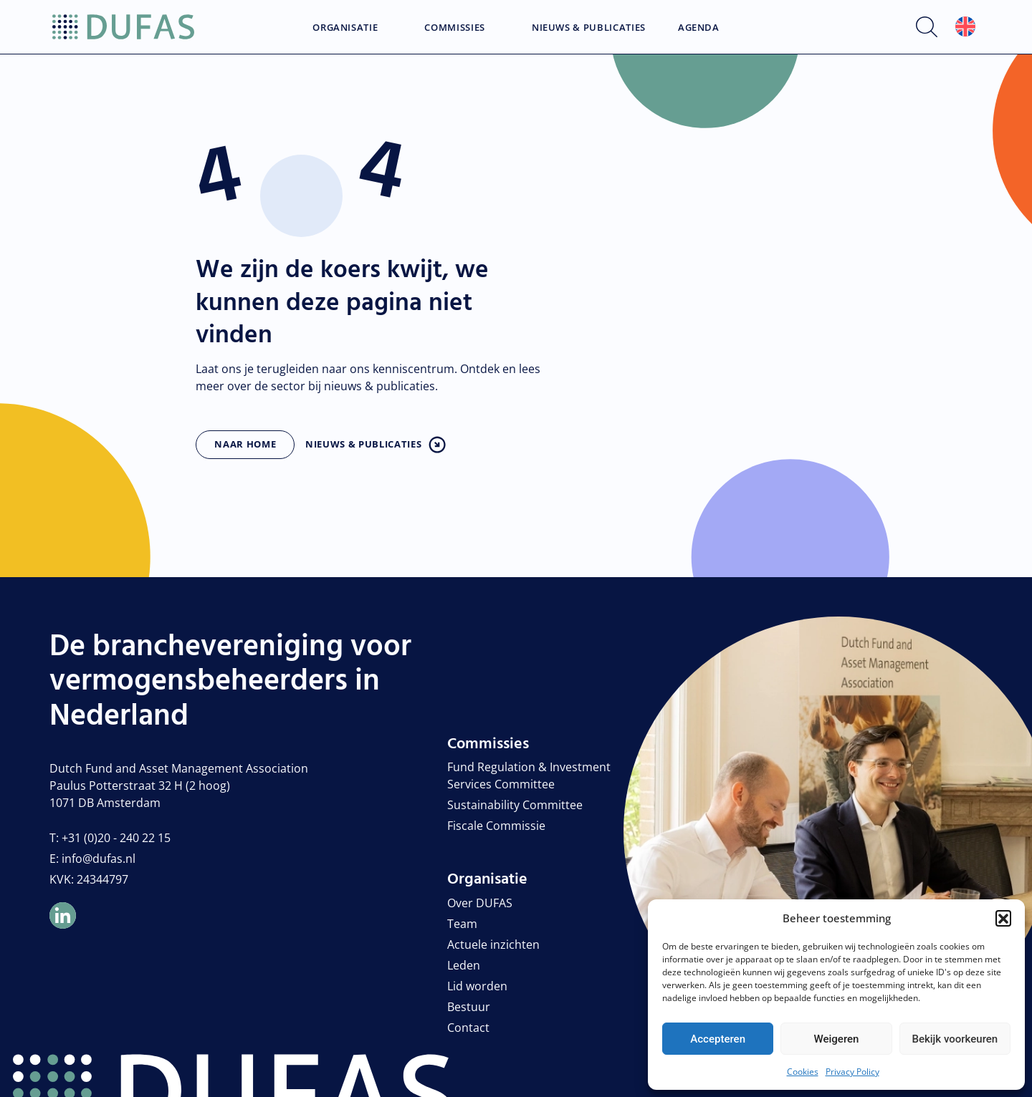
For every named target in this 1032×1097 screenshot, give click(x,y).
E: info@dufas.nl (92, 858)
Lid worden (477, 986)
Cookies (802, 1071)
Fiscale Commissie (496, 825)
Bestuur (468, 1007)
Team (462, 924)
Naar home (245, 444)
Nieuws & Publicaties (589, 28)
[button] (1003, 918)
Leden (463, 965)
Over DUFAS (479, 903)
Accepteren (717, 1039)
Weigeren (836, 1039)
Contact (468, 1027)
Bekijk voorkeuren (955, 1039)
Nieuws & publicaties (363, 444)
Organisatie (345, 28)
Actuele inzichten (493, 944)
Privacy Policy (852, 1071)
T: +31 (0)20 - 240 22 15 (110, 838)
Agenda (699, 28)
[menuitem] (965, 27)
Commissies (454, 28)
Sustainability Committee (515, 805)
